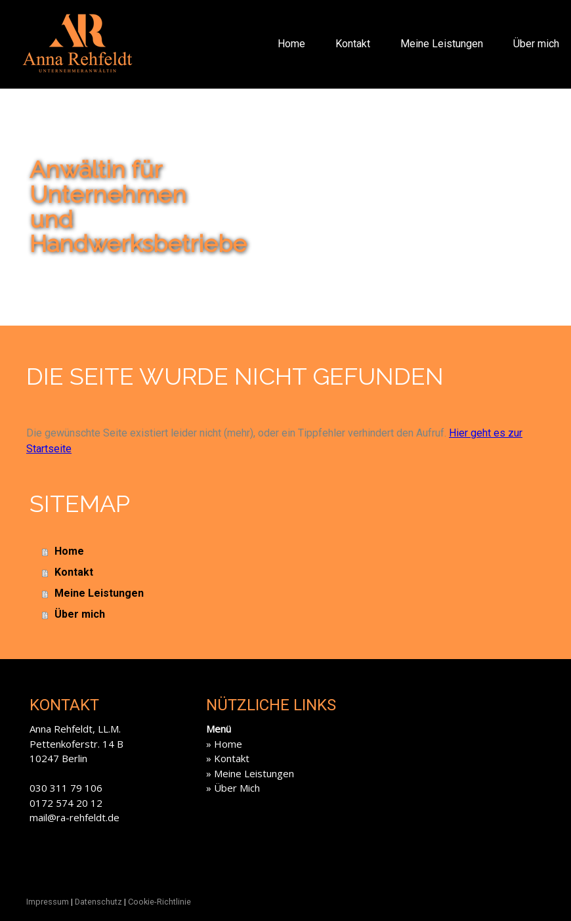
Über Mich (237, 787)
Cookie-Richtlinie (159, 902)
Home (291, 43)
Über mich (536, 43)
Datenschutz (98, 902)
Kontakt (352, 43)
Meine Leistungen (441, 43)
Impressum (47, 902)
